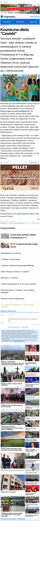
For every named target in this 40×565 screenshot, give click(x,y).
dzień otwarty (29, 304)
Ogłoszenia (33, 22)
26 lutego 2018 (10, 314)
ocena (21, 223)
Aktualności (7, 22)
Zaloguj (16, 341)
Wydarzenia (20, 22)
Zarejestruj (20, 341)
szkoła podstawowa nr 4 (14, 304)
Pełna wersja (35, 16)
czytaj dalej (34, 162)
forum (5, 223)
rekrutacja (4, 306)
